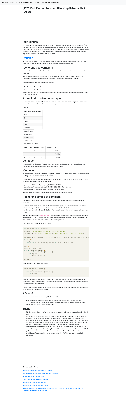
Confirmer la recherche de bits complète (35, 379)
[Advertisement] (102, 105)
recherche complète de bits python (33, 376)
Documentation (8, 2)
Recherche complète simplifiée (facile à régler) (37, 370)
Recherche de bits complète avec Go (34, 382)
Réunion (28, 58)
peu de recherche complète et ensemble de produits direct (41, 373)
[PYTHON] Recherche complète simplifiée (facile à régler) (37, 2)
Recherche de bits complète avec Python (35, 385)
